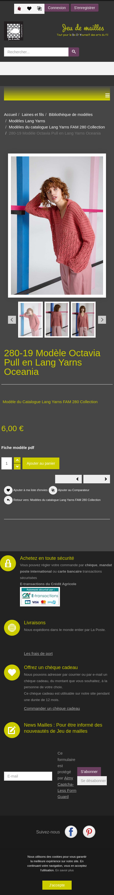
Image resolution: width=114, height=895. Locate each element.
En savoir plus (64, 870)
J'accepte (57, 885)
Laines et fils (33, 114)
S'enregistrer (84, 8)
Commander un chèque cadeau (52, 708)
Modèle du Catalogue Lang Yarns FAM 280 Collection (50, 401)
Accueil (10, 114)
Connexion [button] (57, 8)
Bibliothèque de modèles (70, 114)
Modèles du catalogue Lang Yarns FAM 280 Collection (57, 127)
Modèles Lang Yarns (27, 121)
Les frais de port (38, 653)
